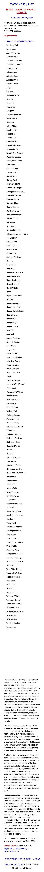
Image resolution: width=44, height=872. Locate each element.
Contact (36, 859)
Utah (30, 18)
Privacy (8, 864)
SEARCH (22, 12)
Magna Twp (8, 849)
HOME (9, 9)
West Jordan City (11, 851)
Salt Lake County (19, 18)
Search (27, 859)
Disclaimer (19, 864)
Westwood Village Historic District (20, 41)
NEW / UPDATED (25, 9)
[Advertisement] (22, 654)
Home (6, 859)
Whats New (16, 859)
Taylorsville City (21, 849)
